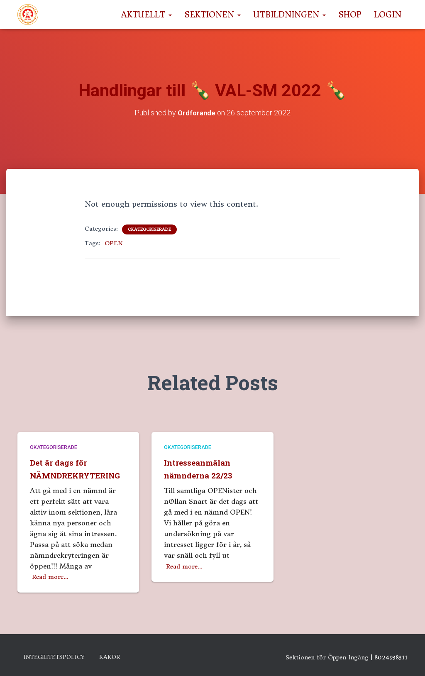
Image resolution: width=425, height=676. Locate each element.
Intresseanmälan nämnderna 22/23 (204, 452)
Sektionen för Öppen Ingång (327, 654)
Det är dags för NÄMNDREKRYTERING (76, 459)
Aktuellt (146, 15)
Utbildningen (289, 15)
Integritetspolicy (68, 656)
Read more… (52, 573)
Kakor (141, 656)
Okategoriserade (149, 229)
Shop (349, 15)
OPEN (114, 243)
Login (387, 15)
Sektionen (212, 15)
